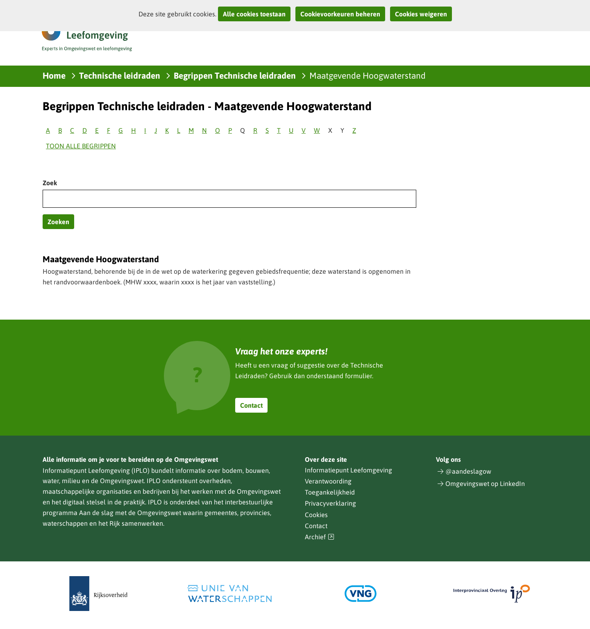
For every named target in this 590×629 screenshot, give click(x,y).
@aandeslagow (468, 471)
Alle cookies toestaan (254, 14)
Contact (251, 405)
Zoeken (58, 221)
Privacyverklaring (330, 503)
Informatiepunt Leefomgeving (348, 470)
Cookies (316, 514)
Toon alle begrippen (81, 146)
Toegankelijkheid (330, 492)
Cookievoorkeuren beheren (340, 14)
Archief (319, 537)
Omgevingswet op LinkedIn (485, 483)
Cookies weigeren (421, 14)
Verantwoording (328, 481)
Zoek (50, 182)
